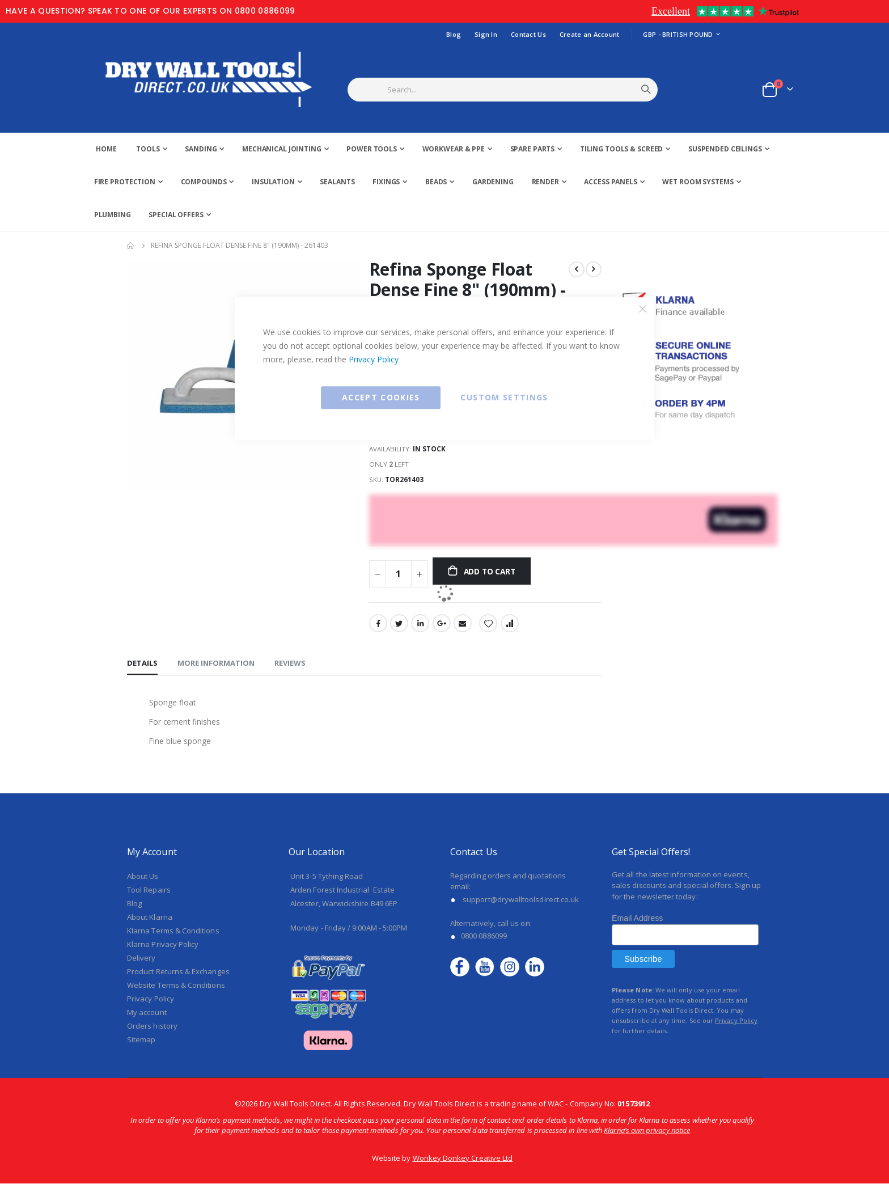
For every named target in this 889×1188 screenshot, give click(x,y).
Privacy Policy (374, 359)
